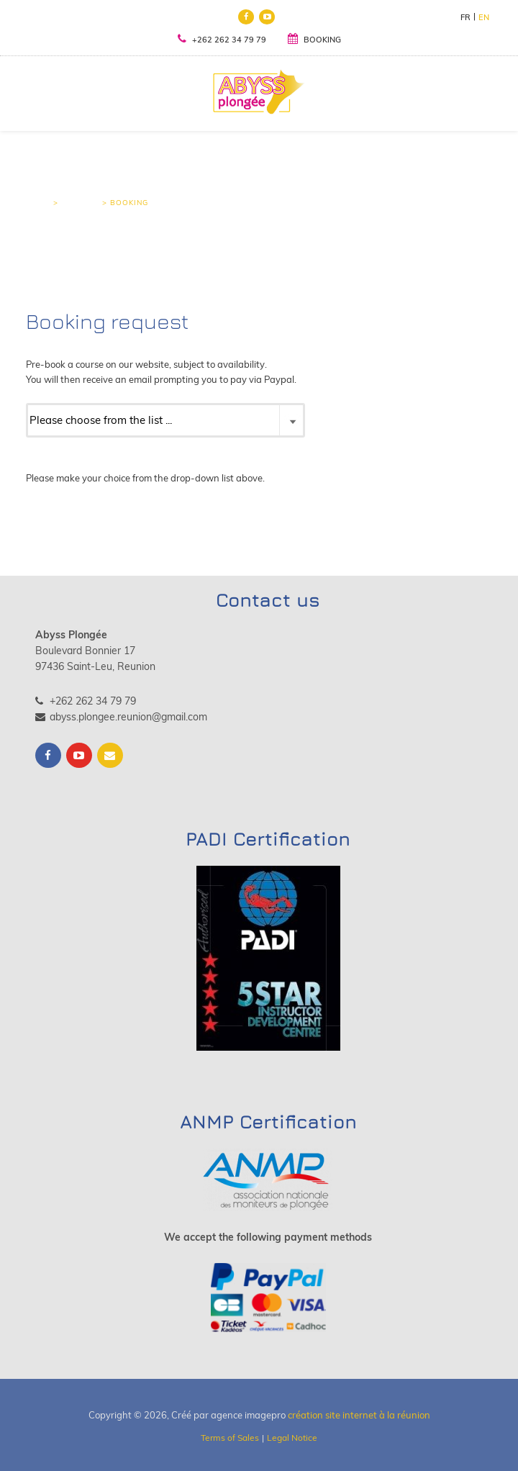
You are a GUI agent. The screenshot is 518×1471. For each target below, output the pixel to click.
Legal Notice (292, 1437)
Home (38, 202)
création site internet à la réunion (359, 1415)
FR (465, 17)
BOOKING (314, 40)
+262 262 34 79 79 (222, 39)
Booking (80, 202)
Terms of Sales (230, 1437)
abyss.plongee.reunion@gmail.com (121, 716)
